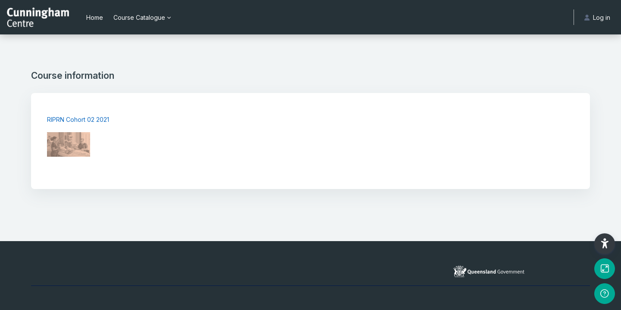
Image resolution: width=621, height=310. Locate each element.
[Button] (604, 268)
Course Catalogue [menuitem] (139, 17)
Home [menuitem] (94, 17)
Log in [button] (597, 17)
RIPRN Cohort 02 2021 (78, 119)
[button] (604, 243)
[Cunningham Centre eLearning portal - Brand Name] (38, 17)
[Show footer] (604, 293)
